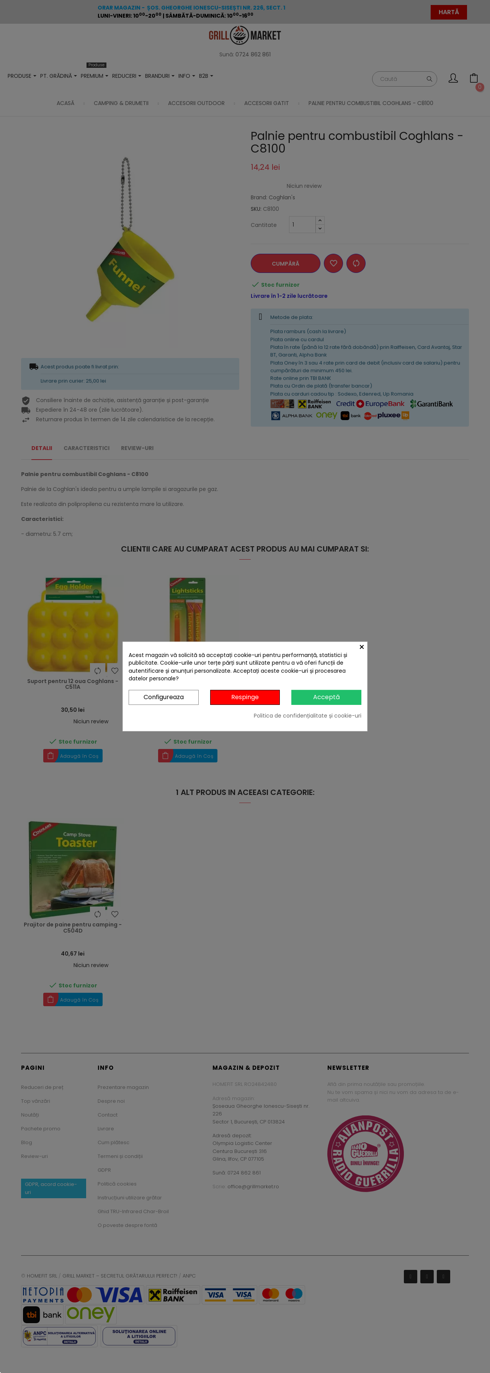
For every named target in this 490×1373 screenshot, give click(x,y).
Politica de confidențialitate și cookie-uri (307, 715)
